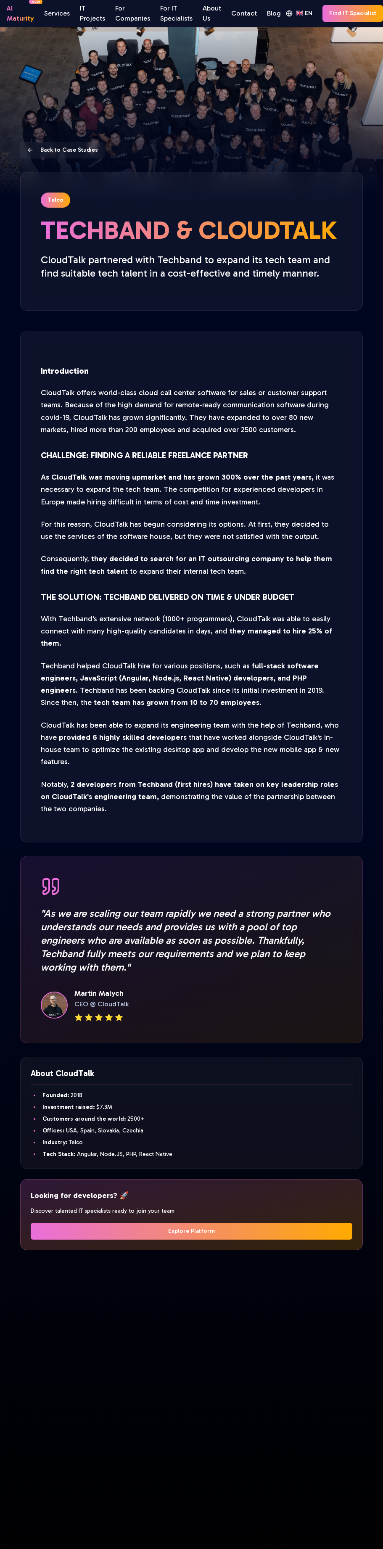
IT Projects (92, 13)
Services (57, 13)
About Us (212, 13)
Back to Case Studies (62, 149)
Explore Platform (191, 1231)
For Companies (132, 13)
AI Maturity (20, 12)
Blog (274, 13)
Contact (244, 13)
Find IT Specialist (352, 13)
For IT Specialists (176, 13)
